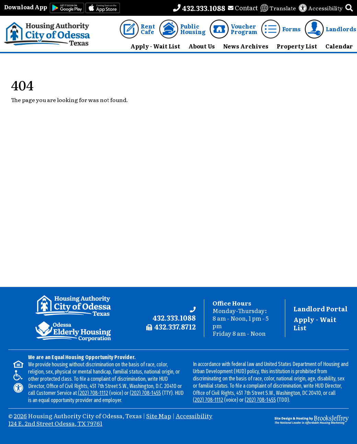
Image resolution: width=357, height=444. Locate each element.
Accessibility (194, 415)
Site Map (158, 415)
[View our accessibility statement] (321, 8)
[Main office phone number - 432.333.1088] (199, 8)
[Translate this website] (278, 8)
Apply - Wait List (314, 323)
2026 (20, 415)
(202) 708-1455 (145, 393)
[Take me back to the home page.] (47, 34)
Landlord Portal (320, 309)
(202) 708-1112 (93, 393)
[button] (349, 8)
